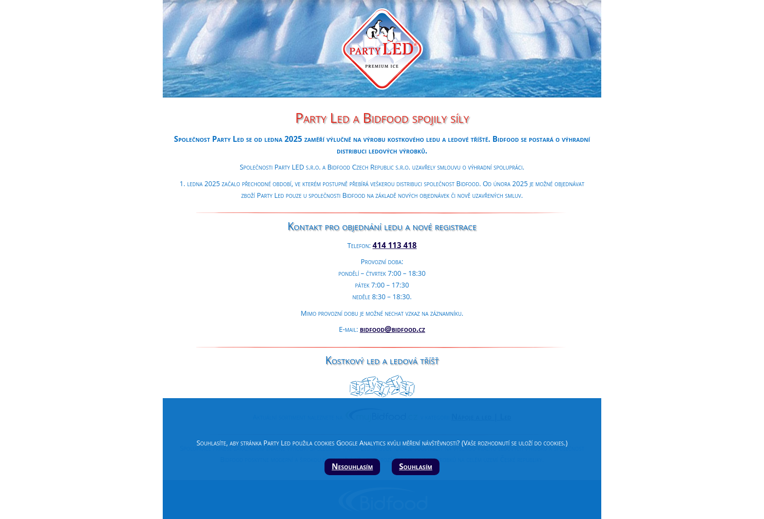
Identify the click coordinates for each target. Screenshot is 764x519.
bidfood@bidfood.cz (392, 329)
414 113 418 (395, 245)
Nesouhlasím (352, 466)
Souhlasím (415, 466)
